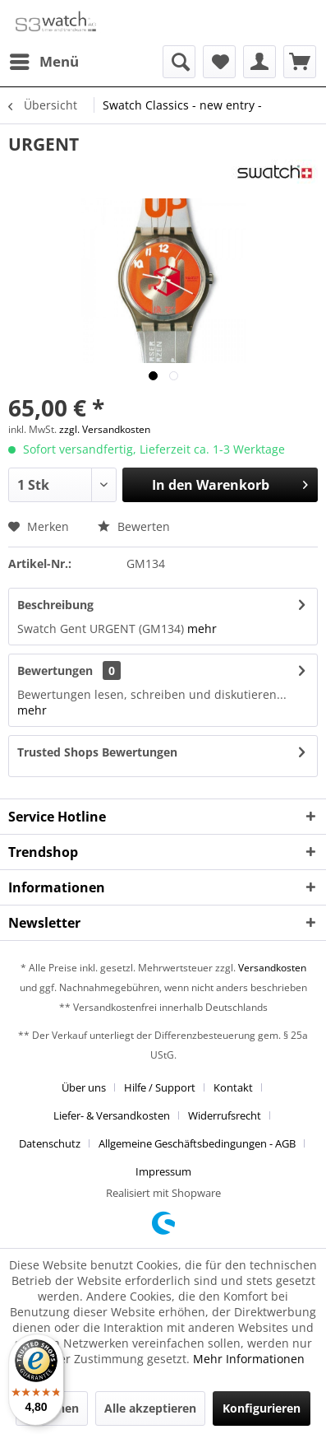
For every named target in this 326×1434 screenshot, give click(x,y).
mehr (202, 628)
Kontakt (233, 1087)
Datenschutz (49, 1143)
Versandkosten (272, 968)
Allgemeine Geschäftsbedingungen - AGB (197, 1143)
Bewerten (134, 526)
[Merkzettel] (219, 61)
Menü (44, 60)
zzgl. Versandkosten (104, 429)
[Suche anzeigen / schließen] (179, 61)
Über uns (84, 1087)
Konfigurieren (262, 1408)
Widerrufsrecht (224, 1115)
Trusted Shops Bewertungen (97, 752)
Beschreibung (55, 604)
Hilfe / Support (159, 1087)
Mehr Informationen (249, 1358)
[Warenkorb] (299, 61)
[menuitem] (43, 61)
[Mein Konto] (259, 61)
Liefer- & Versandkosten (111, 1115)
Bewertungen (55, 670)
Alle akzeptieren (150, 1408)
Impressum (163, 1171)
